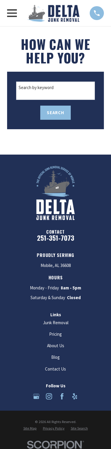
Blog (55, 357)
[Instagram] (49, 396)
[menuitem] (30, 428)
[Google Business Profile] (36, 396)
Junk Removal (55, 322)
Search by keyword (36, 87)
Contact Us (55, 369)
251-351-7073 (55, 238)
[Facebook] (62, 396)
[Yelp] (75, 396)
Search (55, 112)
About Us (55, 345)
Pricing (55, 334)
